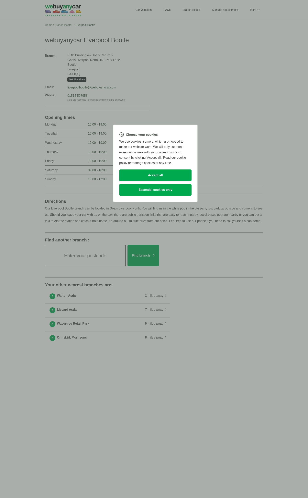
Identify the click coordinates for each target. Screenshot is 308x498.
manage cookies (143, 163)
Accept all (155, 175)
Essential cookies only (155, 189)
